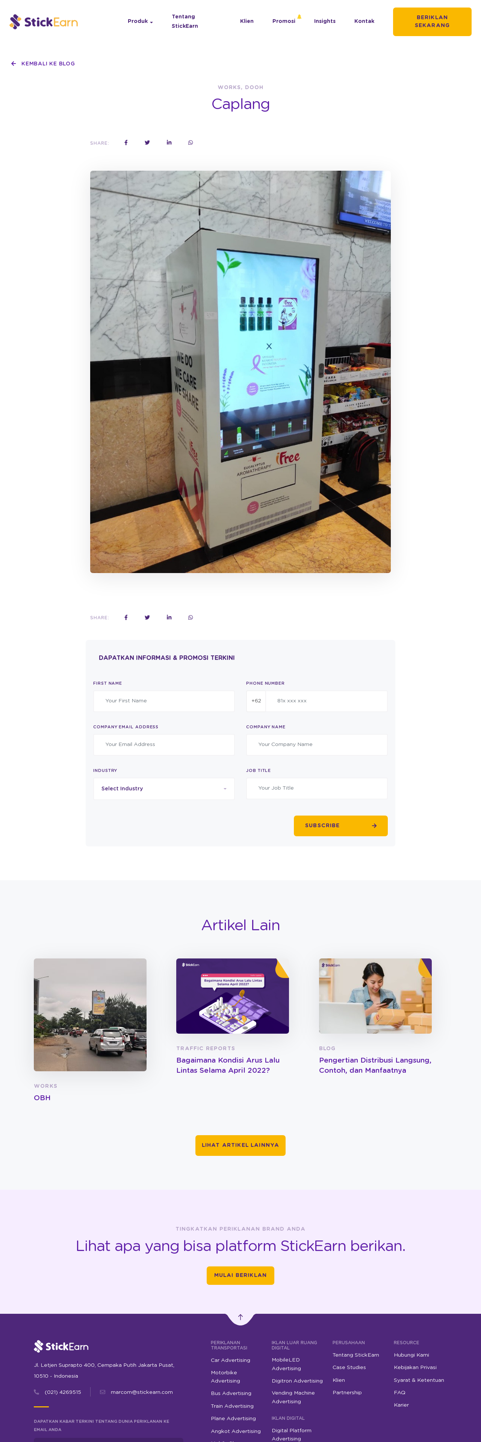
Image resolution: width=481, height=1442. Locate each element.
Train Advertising (232, 1406)
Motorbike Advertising (225, 1377)
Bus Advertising (231, 1393)
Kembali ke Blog (43, 64)
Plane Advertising (233, 1418)
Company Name (266, 727)
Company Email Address (126, 727)
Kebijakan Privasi (415, 1367)
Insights (325, 21)
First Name (107, 683)
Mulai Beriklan (240, 1275)
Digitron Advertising (297, 1381)
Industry (105, 771)
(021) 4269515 (63, 1392)
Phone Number (265, 683)
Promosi (283, 21)
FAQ (399, 1392)
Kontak (364, 21)
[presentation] (150, 826)
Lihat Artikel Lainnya (241, 1145)
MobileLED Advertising (286, 1364)
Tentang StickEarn (185, 21)
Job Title (258, 771)
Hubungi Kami (411, 1355)
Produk (138, 21)
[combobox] (164, 789)
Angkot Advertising (236, 1431)
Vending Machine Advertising (293, 1397)
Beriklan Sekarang (432, 21)
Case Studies (349, 1367)
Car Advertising (230, 1360)
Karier (401, 1405)
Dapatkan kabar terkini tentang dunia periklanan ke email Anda (101, 1425)
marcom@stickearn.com (142, 1392)
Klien (247, 21)
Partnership (347, 1392)
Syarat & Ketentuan (419, 1380)
